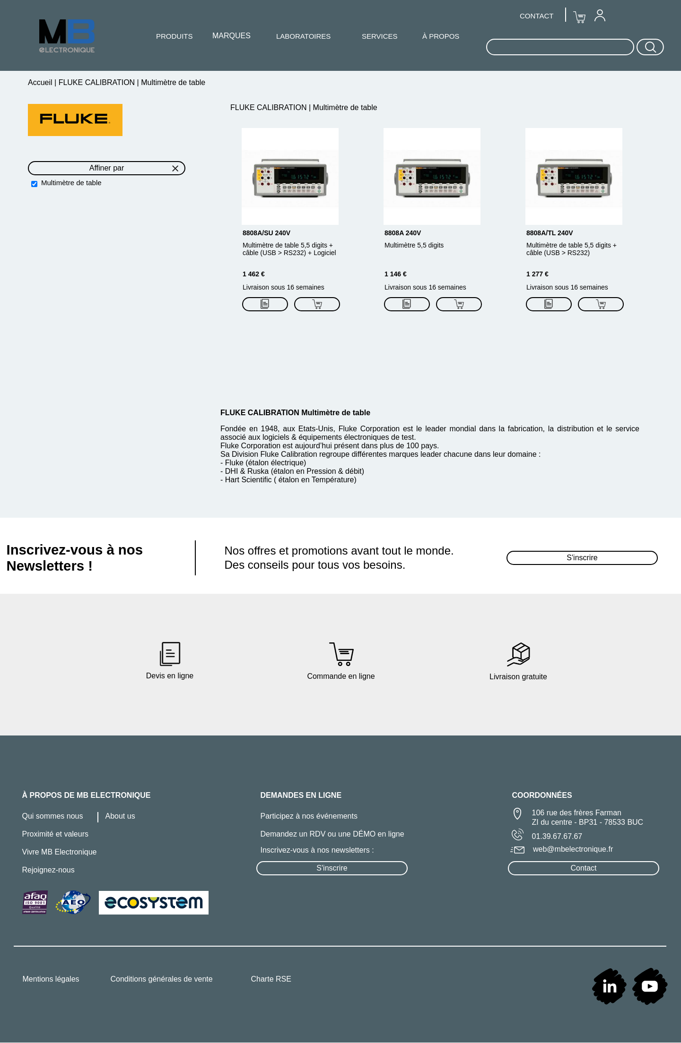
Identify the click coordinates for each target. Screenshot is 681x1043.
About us (120, 816)
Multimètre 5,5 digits (414, 245)
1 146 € (395, 274)
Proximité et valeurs (55, 834)
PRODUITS (174, 36)
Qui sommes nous (52, 816)
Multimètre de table (71, 183)
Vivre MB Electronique (59, 852)
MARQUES (231, 36)
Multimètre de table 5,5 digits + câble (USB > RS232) (571, 248)
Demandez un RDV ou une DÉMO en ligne (332, 834)
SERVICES (380, 36)
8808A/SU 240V (266, 233)
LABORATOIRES (303, 36)
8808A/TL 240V (549, 233)
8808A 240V (402, 233)
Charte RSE (271, 979)
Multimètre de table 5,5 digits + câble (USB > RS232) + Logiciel (289, 248)
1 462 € (254, 274)
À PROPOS (440, 36)
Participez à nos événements (309, 816)
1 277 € (537, 274)
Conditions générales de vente (162, 979)
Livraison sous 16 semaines (283, 287)
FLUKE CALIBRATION (96, 82)
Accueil (41, 82)
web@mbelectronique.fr (573, 849)
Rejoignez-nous (48, 870)
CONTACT (536, 16)
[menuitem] (600, 15)
